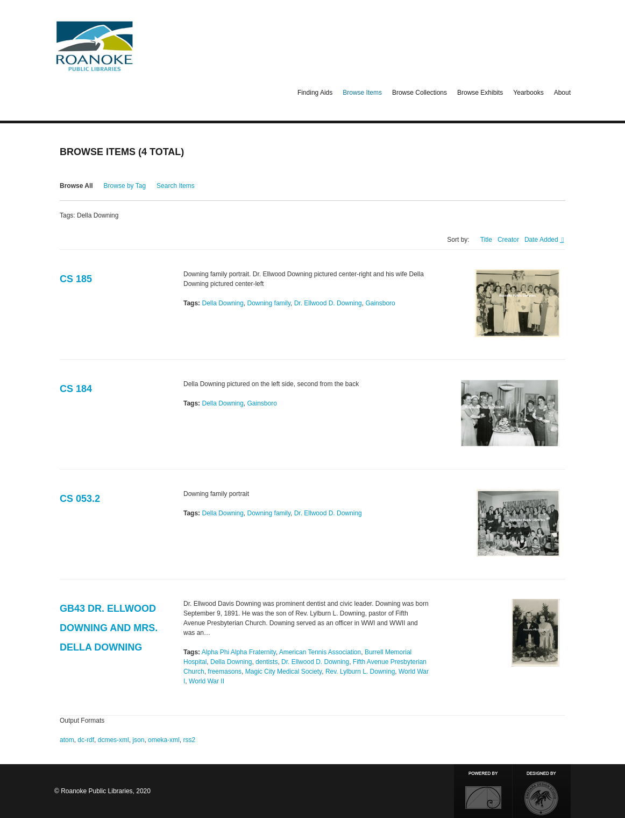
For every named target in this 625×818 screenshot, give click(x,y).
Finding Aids (314, 92)
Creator (508, 239)
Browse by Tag (125, 186)
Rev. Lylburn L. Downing (360, 671)
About (562, 92)
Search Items (176, 186)
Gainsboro (380, 303)
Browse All (76, 186)
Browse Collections (419, 92)
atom (67, 740)
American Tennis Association (320, 652)
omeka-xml (164, 740)
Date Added (542, 239)
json (138, 740)
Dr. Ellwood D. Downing (328, 303)
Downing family (268, 303)
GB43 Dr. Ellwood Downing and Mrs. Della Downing (109, 628)
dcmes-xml (113, 740)
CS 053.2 (80, 498)
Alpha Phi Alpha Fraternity (239, 652)
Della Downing (222, 303)
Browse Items (362, 92)
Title (486, 239)
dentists (266, 662)
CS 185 (76, 279)
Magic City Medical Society (283, 671)
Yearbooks (528, 92)
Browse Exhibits (480, 92)
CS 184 (76, 388)
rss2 (189, 740)
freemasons (225, 671)
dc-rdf (85, 740)
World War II (206, 681)
